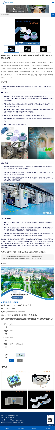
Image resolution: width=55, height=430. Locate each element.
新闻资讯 (34, 427)
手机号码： (6, 332)
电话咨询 (7, 427)
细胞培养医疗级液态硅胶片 (17, 252)
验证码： (6, 356)
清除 (19, 360)
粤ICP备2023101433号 (19, 422)
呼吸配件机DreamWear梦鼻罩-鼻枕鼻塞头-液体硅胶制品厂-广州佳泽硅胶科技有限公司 (22, 256)
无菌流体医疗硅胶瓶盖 (37, 252)
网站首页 (48, 427)
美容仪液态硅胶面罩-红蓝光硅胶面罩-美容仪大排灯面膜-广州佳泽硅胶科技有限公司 (22, 258)
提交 (11, 360)
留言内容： (6, 345)
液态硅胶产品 (21, 427)
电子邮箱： (6, 338)
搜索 (53, 15)
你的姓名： (6, 325)
